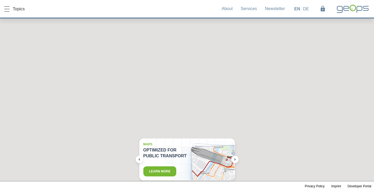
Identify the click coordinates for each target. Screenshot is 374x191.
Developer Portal (359, 186)
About (227, 8)
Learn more (160, 171)
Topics (14, 9)
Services (249, 8)
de (306, 9)
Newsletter (275, 8)
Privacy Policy (315, 186)
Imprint (336, 186)
